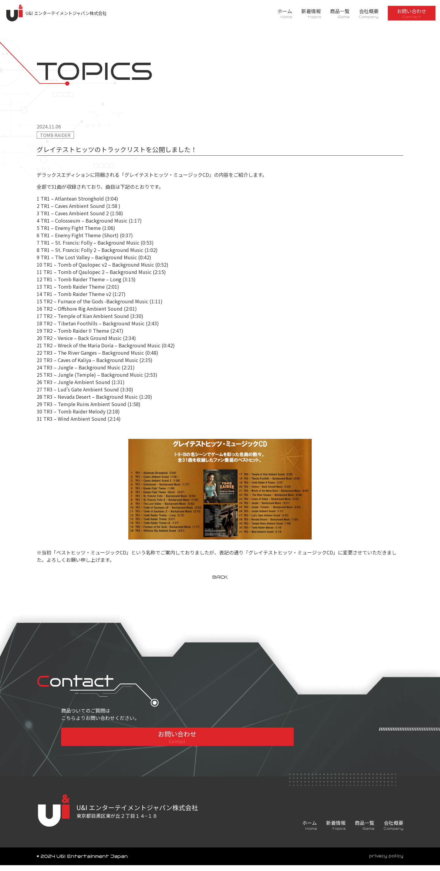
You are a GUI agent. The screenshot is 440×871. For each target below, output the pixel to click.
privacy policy (384, 862)
